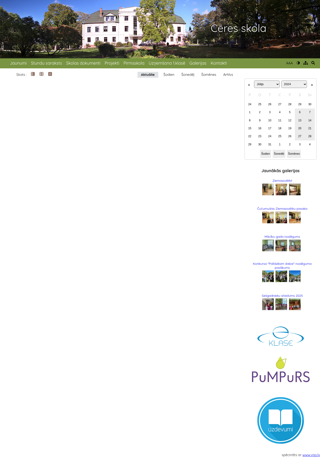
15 (249, 128)
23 (259, 136)
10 (269, 120)
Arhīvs (228, 74)
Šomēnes (208, 74)
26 (269, 104)
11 (279, 120)
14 (309, 120)
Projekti (112, 63)
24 (249, 104)
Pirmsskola (134, 63)
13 (299, 120)
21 (309, 128)
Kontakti (219, 63)
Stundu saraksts (46, 63)
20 (299, 128)
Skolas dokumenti (83, 63)
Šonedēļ (187, 74)
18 (279, 128)
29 (299, 104)
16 (259, 128)
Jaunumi (18, 63)
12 (289, 120)
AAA (289, 63)
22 (249, 136)
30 (309, 104)
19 (289, 128)
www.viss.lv (311, 455)
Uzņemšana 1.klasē (167, 63)
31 (269, 144)
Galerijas (197, 63)
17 (269, 128)
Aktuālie (148, 74)
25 (259, 104)
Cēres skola (238, 28)
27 (279, 104)
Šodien (168, 74)
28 (289, 104)
